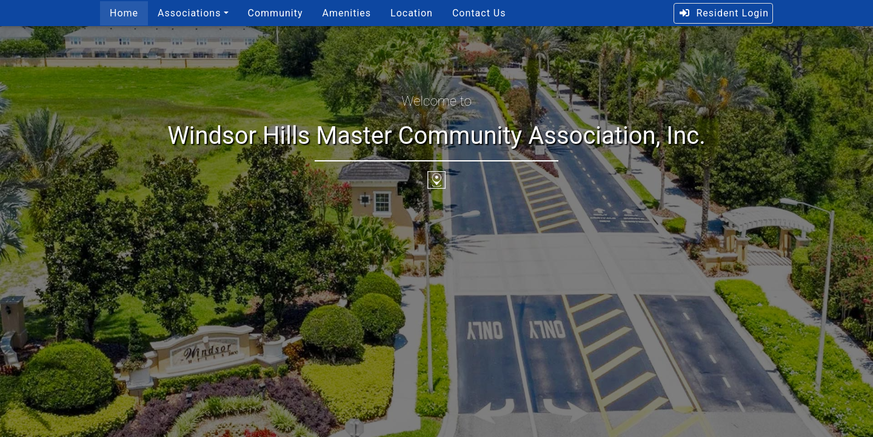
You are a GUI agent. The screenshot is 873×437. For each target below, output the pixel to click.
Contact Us (479, 13)
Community (275, 13)
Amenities (346, 13)
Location (411, 13)
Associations (189, 13)
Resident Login (723, 13)
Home (124, 13)
